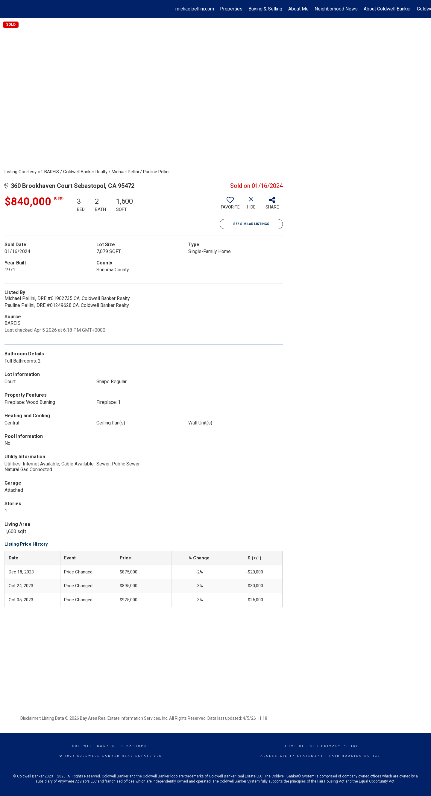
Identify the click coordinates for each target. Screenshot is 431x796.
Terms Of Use (298, 746)
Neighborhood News (336, 9)
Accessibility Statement (292, 755)
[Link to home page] (7, 9)
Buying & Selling (265, 9)
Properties (231, 9)
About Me (298, 9)
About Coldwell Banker (387, 9)
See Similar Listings (251, 224)
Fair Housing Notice (354, 755)
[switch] (230, 205)
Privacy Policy (340, 746)
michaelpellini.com (194, 9)
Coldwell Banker (93, 746)
